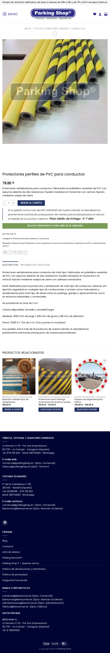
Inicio (28, 28)
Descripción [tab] (10, 264)
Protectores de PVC (83, 243)
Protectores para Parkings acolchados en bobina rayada (54, 400)
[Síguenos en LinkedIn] (5, 522)
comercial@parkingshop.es (17, 463)
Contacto (7, 546)
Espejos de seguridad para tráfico (89, 400)
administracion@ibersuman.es (19, 603)
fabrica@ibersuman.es (15, 606)
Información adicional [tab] (35, 264)
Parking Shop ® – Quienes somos (20, 563)
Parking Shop (18, 243)
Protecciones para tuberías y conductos (60, 28)
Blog (4, 540)
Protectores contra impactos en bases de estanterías (49, 243)
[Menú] (10, 14)
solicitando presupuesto (31, 332)
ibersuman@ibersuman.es (17, 508)
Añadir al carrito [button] (12, 409)
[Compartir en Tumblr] (25, 252)
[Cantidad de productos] (8, 203)
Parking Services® (12, 557)
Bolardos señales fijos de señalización (15, 400)
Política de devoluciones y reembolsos (24, 569)
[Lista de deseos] (94, 14)
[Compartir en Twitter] (15, 252)
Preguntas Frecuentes (14, 580)
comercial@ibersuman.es (16, 595)
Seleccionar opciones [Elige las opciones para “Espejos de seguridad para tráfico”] (87, 409)
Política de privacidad (14, 574)
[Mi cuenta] (100, 14)
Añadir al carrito (31, 202)
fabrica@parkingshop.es (16, 466)
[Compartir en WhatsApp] (5, 252)
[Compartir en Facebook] (10, 252)
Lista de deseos (11, 552)
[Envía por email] (20, 252)
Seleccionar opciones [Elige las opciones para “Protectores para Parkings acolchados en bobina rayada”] (51, 409)
